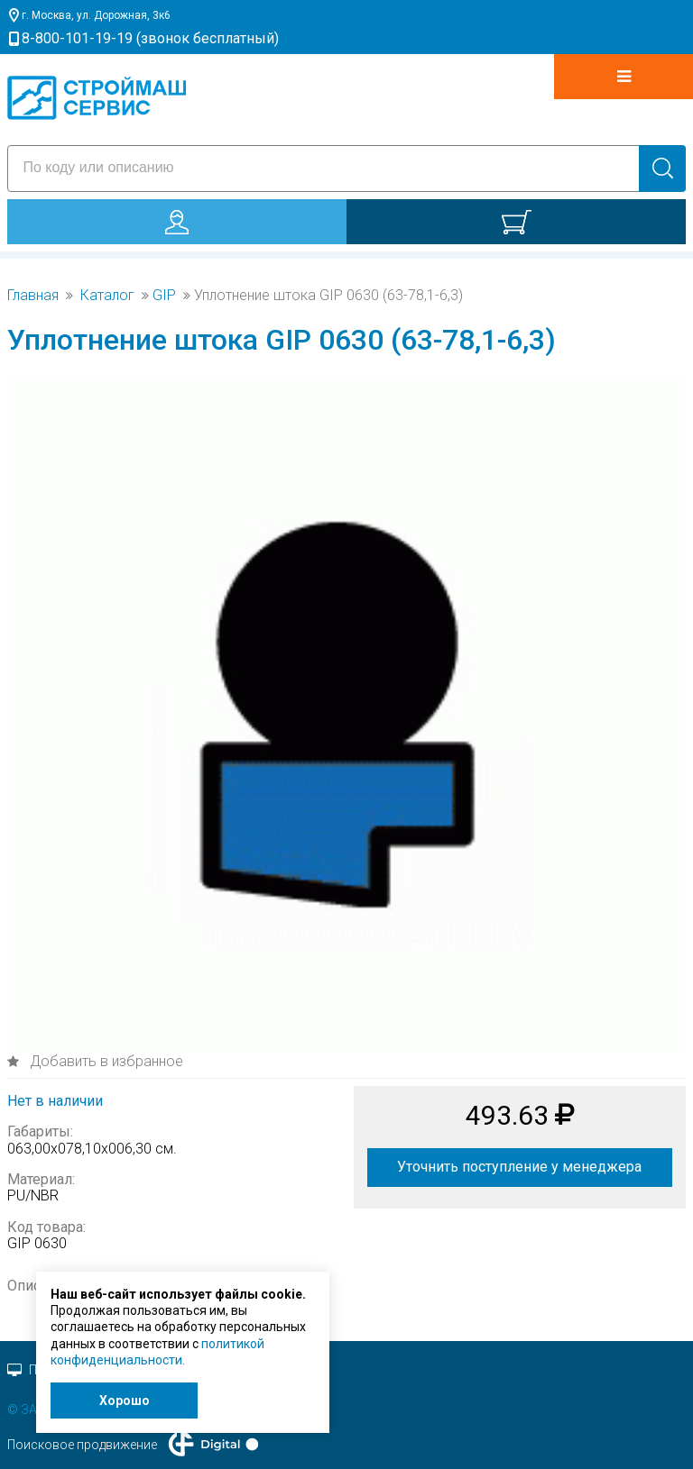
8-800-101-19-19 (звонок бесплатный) (150, 38)
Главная (33, 295)
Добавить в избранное (104, 1061)
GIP (164, 295)
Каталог (107, 295)
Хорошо (124, 1400)
